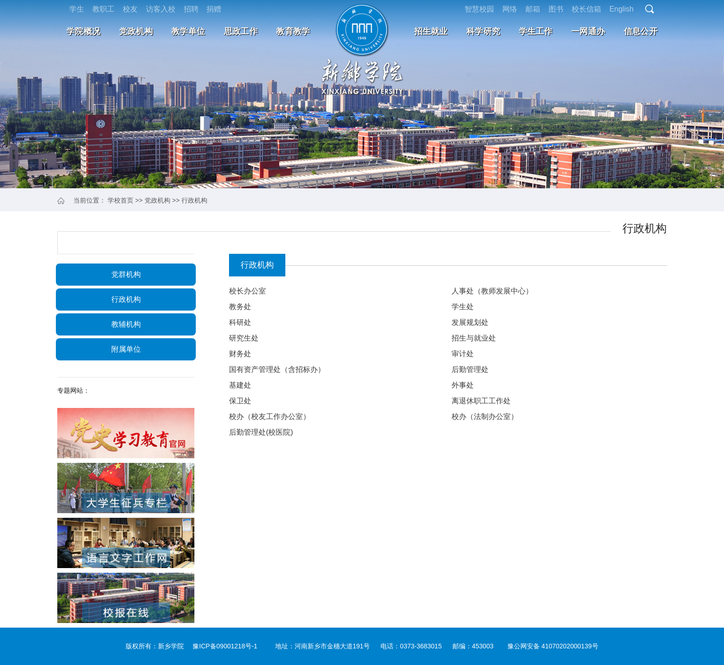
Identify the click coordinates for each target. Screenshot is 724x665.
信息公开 (641, 31)
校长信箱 (586, 9)
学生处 (463, 307)
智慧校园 (479, 9)
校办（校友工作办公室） (269, 416)
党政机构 (136, 31)
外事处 (463, 385)
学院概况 (83, 31)
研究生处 (244, 338)
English (621, 9)
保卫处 (240, 401)
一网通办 (588, 31)
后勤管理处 (470, 369)
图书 (556, 9)
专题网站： (73, 390)
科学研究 (483, 31)
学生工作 (536, 31)
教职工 (103, 9)
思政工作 (241, 31)
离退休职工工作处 (481, 401)
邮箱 (532, 9)
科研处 (240, 322)
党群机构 (126, 274)
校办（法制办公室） (485, 416)
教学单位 (188, 31)
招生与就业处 (474, 338)
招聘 (191, 9)
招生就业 (431, 31)
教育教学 (293, 31)
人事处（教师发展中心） (492, 291)
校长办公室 (247, 291)
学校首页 (120, 200)
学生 (76, 9)
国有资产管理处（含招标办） (277, 369)
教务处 (240, 307)
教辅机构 (126, 324)
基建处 (240, 385)
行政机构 (194, 200)
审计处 (463, 354)
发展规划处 (470, 322)
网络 (509, 9)
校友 (130, 9)
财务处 (240, 354)
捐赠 (213, 9)
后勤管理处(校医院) (261, 432)
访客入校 (160, 9)
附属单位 (126, 349)
